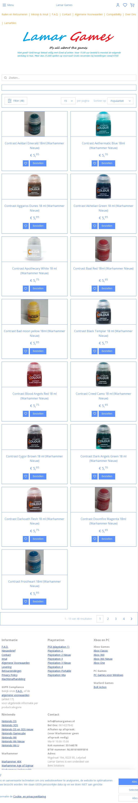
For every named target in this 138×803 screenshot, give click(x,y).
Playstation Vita (57, 675)
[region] (45, 789)
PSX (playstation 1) (58, 646)
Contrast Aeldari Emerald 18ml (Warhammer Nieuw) (34, 145)
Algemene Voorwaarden (89, 14)
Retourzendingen (11, 671)
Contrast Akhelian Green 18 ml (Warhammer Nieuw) (103, 208)
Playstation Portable (59, 671)
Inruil (4, 659)
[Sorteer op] (120, 101)
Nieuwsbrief (8, 650)
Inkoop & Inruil (39, 14)
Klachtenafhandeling (13, 679)
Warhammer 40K (11, 761)
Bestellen (38, 163)
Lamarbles (10, 23)
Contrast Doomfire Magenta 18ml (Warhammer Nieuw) (103, 521)
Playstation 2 (55, 650)
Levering (7, 667)
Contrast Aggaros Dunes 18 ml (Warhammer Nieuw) (34, 208)
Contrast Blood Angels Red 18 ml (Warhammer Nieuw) (35, 396)
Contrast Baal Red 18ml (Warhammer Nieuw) (103, 268)
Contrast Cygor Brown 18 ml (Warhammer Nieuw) (34, 458)
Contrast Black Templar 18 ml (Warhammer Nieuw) (103, 333)
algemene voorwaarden (15, 695)
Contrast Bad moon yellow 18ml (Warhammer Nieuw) (34, 333)
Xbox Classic (101, 650)
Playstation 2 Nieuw (59, 655)
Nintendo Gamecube (14, 733)
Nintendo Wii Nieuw (13, 741)
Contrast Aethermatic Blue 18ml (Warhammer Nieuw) (103, 145)
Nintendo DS (9, 721)
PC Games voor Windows (108, 675)
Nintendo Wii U (10, 745)
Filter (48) (16, 101)
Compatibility (113, 14)
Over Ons (130, 14)
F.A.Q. (55, 14)
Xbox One (99, 662)
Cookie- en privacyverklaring (57, 796)
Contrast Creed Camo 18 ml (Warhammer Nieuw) (103, 396)
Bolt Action (100, 687)
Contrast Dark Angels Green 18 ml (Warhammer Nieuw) (103, 458)
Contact (66, 14)
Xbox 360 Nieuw (103, 659)
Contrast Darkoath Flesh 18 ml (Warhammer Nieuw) (34, 521)
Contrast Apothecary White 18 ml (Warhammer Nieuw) (34, 270)
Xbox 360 (99, 655)
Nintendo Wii (9, 737)
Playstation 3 (55, 659)
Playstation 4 (55, 667)
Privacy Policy (9, 675)
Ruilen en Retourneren (14, 14)
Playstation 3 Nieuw (59, 662)
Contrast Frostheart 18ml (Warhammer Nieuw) (34, 584)
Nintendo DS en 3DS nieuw (17, 729)
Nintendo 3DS (10, 725)
